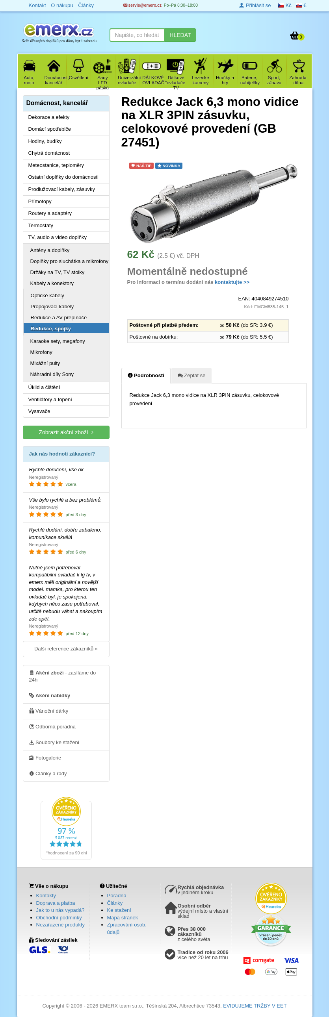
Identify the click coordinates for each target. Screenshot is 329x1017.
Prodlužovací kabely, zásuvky (61, 189)
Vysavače (39, 411)
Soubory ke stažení (54, 742)
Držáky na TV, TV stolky (57, 272)
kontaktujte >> (232, 282)
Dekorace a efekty (49, 117)
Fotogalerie (45, 757)
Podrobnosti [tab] (146, 375)
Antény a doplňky (50, 250)
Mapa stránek (122, 918)
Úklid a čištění (44, 387)
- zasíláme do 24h (62, 676)
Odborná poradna (52, 726)
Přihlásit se (255, 5)
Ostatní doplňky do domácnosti (63, 177)
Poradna (116, 895)
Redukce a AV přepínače (59, 317)
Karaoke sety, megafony (57, 341)
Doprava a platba (55, 903)
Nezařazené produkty (60, 925)
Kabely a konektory (52, 283)
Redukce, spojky (51, 328)
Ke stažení (119, 910)
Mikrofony (41, 352)
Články (115, 903)
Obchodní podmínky (59, 918)
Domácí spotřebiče (49, 129)
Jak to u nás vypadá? (60, 910)
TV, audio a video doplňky (57, 237)
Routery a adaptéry (50, 213)
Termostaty (41, 225)
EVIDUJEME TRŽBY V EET (254, 1006)
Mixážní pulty (45, 363)
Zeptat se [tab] (192, 375)
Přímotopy (40, 201)
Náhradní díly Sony (52, 374)
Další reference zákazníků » (66, 649)
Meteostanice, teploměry (56, 165)
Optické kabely (47, 295)
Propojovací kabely (52, 306)
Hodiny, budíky (45, 141)
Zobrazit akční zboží (66, 432)
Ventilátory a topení (50, 399)
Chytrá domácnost (49, 153)
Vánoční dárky (49, 710)
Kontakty (46, 895)
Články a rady (48, 773)
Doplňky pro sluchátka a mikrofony (69, 261)
